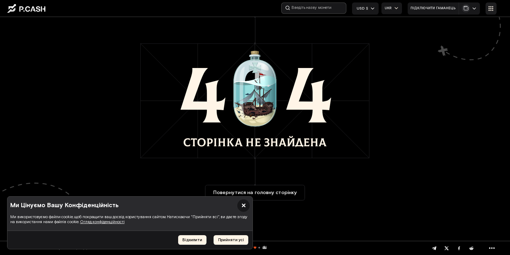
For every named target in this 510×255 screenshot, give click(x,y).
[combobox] (391, 8)
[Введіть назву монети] (313, 8)
